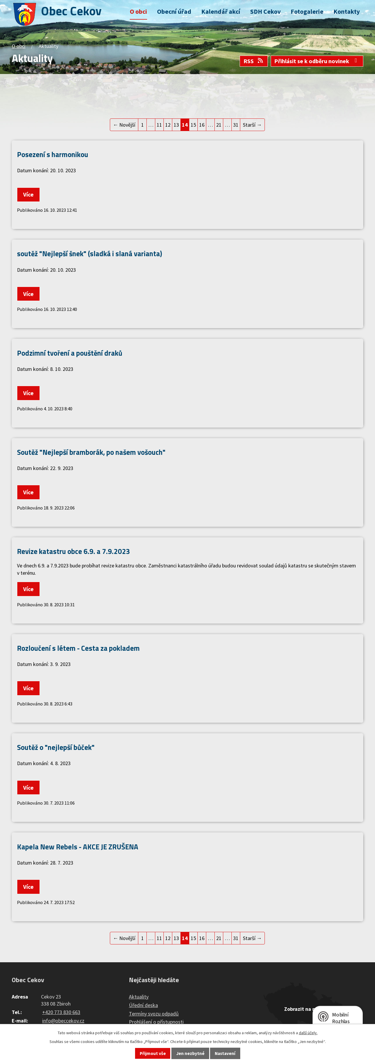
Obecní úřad (174, 12)
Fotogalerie (307, 12)
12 (168, 124)
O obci (138, 12)
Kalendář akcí (220, 12)
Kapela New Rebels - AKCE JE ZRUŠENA (77, 846)
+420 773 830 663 (61, 1012)
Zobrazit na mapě (304, 1009)
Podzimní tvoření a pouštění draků (69, 352)
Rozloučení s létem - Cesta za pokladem (78, 648)
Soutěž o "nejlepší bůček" (56, 747)
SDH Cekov (265, 12)
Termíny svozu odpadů (154, 1013)
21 (218, 124)
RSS (253, 61)
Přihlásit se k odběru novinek (316, 61)
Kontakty (346, 12)
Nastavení (225, 1053)
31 (235, 124)
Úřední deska (143, 1005)
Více (28, 194)
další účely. (308, 1032)
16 (201, 124)
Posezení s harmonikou (52, 154)
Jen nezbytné (190, 1053)
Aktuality (139, 996)
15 (193, 124)
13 (176, 124)
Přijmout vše (153, 1053)
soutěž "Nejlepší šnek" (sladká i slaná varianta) (89, 253)
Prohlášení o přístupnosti (156, 1021)
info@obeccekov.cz (63, 1020)
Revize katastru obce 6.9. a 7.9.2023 (73, 551)
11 (159, 124)
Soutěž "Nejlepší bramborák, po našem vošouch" (91, 452)
